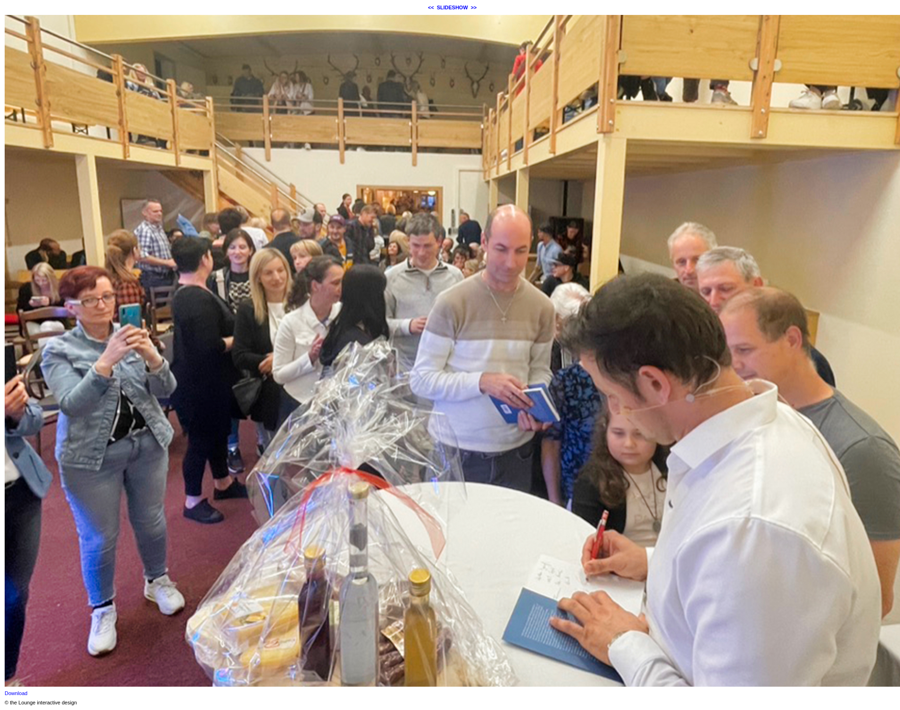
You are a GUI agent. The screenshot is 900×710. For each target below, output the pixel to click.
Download (16, 693)
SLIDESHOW (452, 7)
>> (474, 7)
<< (431, 7)
